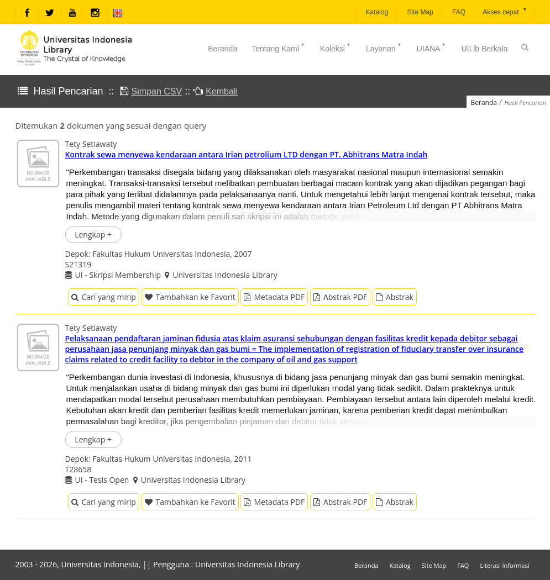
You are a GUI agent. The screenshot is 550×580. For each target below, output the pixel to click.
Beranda (222, 48)
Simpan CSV (157, 91)
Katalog (376, 12)
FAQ (458, 12)
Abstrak (394, 297)
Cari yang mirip (103, 297)
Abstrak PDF (340, 297)
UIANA (432, 47)
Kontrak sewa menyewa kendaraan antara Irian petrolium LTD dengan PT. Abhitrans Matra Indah (246, 154)
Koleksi (336, 47)
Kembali (222, 91)
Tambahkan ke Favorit (190, 297)
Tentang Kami (279, 47)
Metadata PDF (274, 297)
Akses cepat (505, 11)
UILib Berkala (484, 48)
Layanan (384, 47)
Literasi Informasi (504, 565)
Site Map (419, 12)
